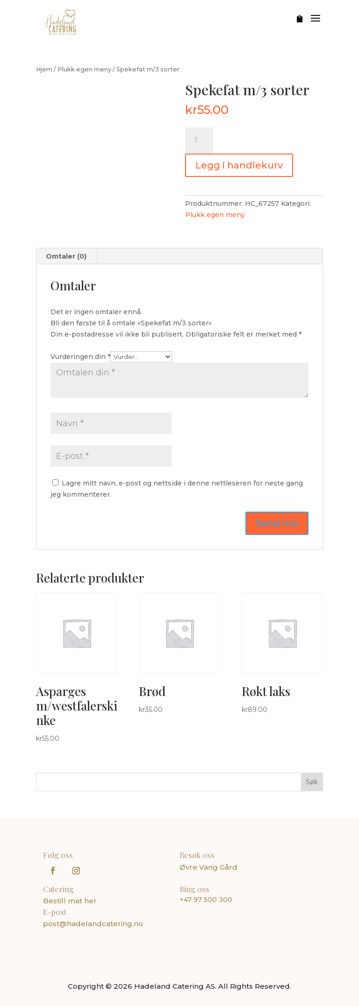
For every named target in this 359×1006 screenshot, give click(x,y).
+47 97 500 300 (206, 899)
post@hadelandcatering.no (93, 923)
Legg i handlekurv (239, 165)
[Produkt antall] (199, 140)
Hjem (44, 69)
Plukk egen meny (84, 69)
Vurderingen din (80, 356)
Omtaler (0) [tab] (66, 256)
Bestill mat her (70, 900)
